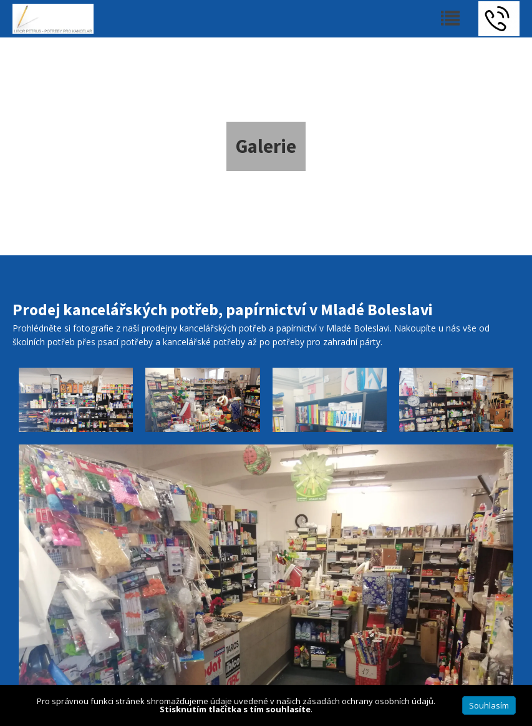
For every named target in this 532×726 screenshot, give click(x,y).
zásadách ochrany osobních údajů (367, 701)
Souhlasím (489, 705)
